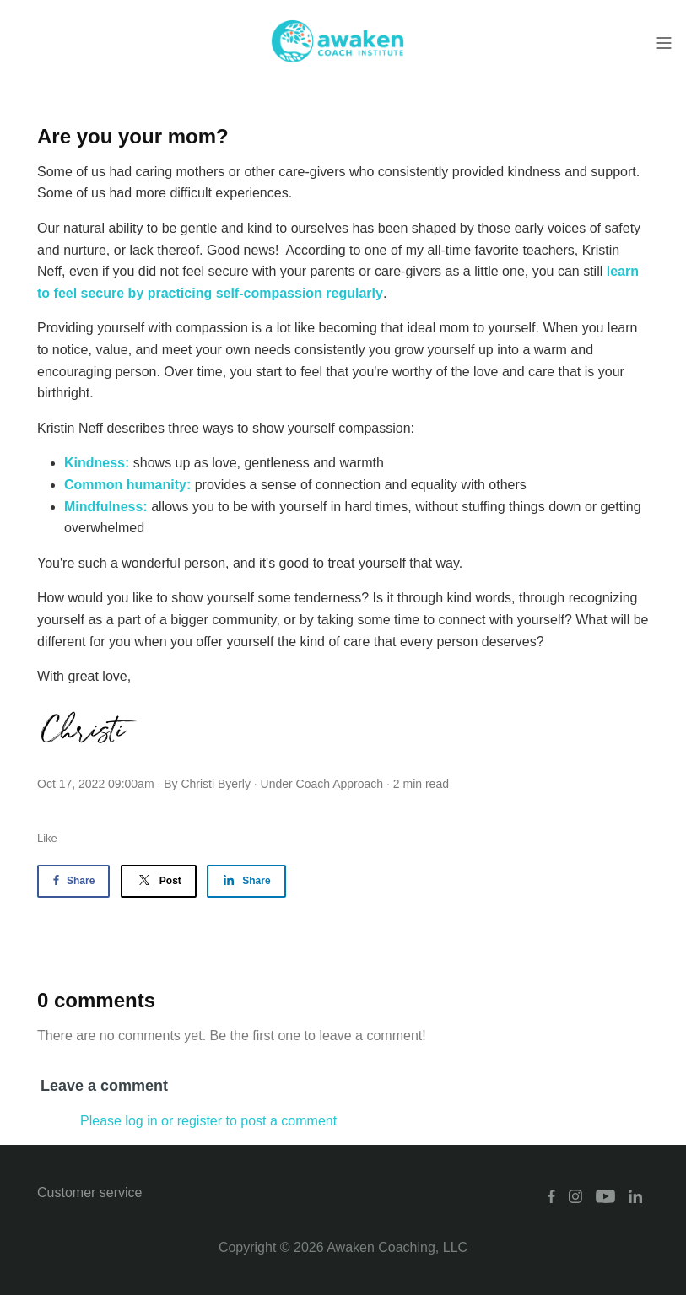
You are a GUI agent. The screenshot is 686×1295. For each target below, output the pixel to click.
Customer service (89, 1192)
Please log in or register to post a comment (208, 1121)
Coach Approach (340, 783)
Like (47, 838)
